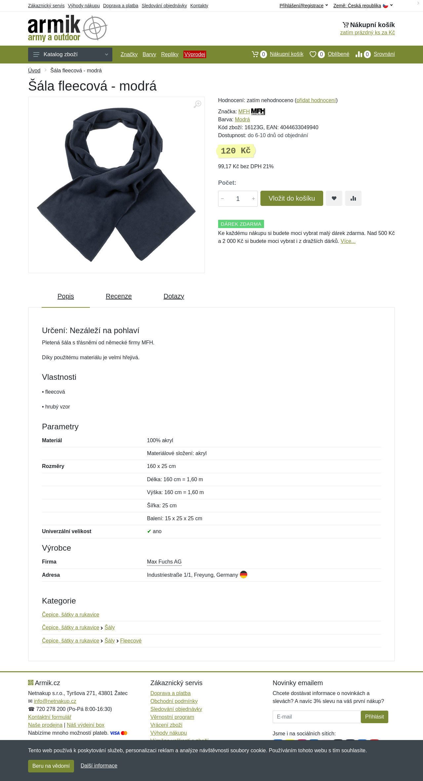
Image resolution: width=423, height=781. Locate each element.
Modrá (242, 119)
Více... (348, 241)
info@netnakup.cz (55, 701)
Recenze (119, 296)
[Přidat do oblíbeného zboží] (334, 198)
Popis (66, 296)
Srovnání (372, 54)
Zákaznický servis (46, 5)
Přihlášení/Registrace (304, 5)
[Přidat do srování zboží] (353, 198)
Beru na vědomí (51, 766)
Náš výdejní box (85, 725)
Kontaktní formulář (49, 717)
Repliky (169, 54)
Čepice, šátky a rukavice (70, 614)
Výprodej (194, 54)
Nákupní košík (274, 54)
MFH (244, 111)
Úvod (34, 70)
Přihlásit (374, 717)
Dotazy (174, 296)
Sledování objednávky (164, 5)
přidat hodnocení (316, 100)
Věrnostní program (172, 717)
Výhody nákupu (84, 5)
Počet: (227, 182)
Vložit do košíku (292, 198)
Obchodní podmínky (174, 701)
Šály (109, 627)
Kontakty (199, 5)
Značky (129, 54)
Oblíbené (326, 54)
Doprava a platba (120, 5)
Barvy (149, 54)
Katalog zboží (70, 54)
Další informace (99, 765)
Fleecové (131, 641)
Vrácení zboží (166, 725)
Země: (363, 5)
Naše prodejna (45, 725)
